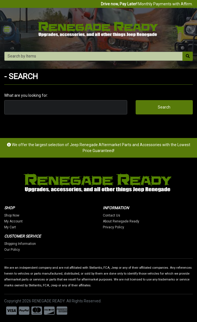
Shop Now (11, 215)
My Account (13, 221)
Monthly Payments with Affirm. (147, 4)
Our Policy (12, 250)
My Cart (10, 227)
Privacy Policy (113, 227)
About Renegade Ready (121, 221)
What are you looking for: (26, 95)
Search (164, 107)
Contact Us (111, 215)
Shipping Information (20, 244)
